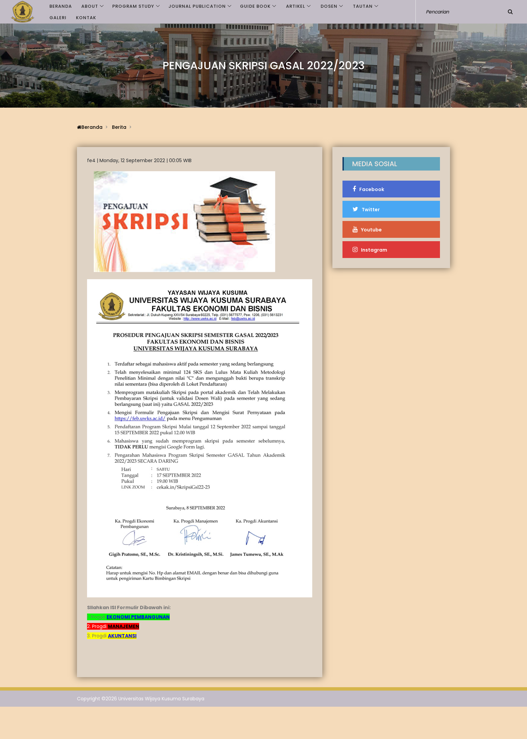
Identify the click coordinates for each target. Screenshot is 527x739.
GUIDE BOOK (255, 6)
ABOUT (89, 6)
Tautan (363, 6)
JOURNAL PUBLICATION (197, 6)
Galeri (58, 17)
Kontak (86, 17)
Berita (119, 127)
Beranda (60, 6)
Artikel (295, 6)
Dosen (329, 6)
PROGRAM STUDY (133, 6)
